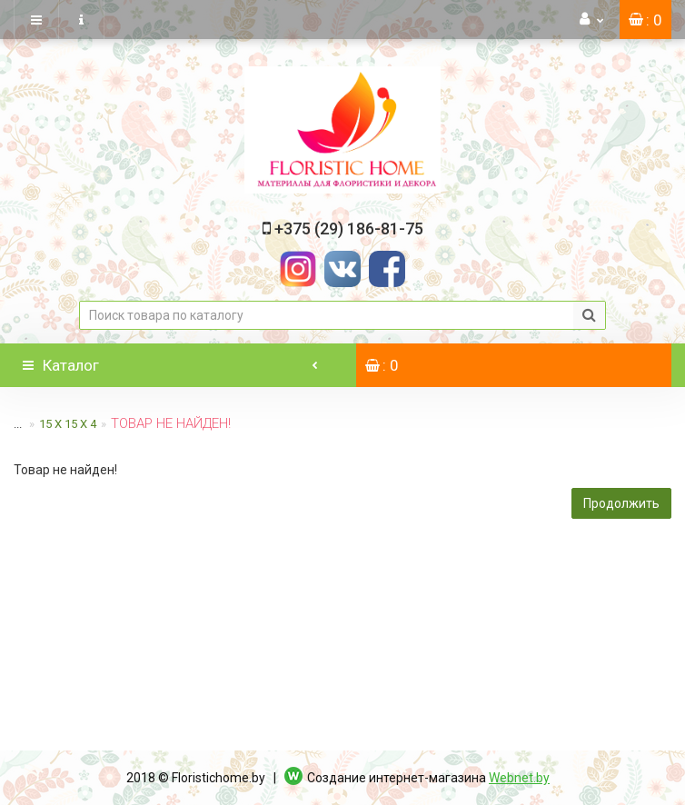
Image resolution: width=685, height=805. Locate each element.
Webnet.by (519, 777)
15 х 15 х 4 (67, 424)
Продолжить (621, 503)
